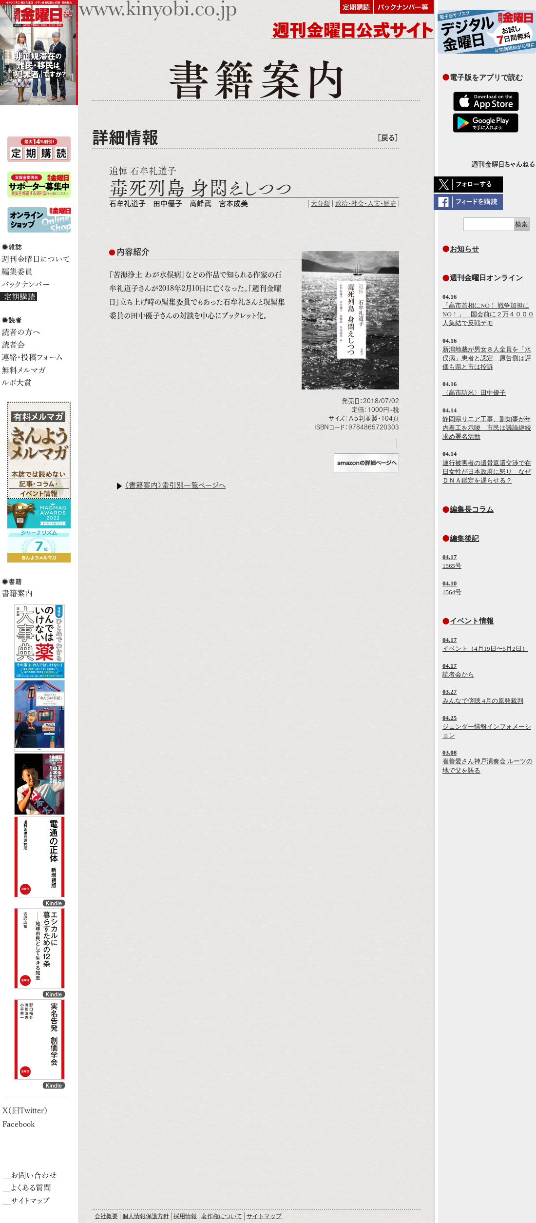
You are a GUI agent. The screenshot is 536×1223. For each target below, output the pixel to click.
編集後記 (464, 538)
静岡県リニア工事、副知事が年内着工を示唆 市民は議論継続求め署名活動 (486, 427)
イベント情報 (472, 621)
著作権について (221, 1216)
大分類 (320, 203)
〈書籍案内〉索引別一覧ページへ (175, 485)
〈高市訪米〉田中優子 (474, 392)
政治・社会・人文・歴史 (365, 203)
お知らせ (464, 249)
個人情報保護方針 (145, 1216)
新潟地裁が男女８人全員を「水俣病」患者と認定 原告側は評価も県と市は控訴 (486, 358)
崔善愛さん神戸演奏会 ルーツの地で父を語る (487, 761)
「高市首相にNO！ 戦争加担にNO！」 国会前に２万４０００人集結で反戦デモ (488, 314)
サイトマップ (264, 1216)
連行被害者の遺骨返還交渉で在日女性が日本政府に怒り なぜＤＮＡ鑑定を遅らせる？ (486, 471)
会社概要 (106, 1216)
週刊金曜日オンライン (486, 277)
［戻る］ (388, 137)
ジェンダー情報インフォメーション (486, 726)
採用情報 (185, 1216)
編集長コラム (472, 509)
